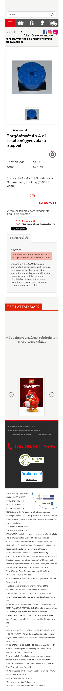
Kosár (20, 23)
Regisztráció (31, 23)
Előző (11, 394)
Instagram (50, 32)
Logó (31, 6)
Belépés (42, 23)
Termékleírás (19, 237)
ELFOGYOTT (47, 202)
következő (51, 394)
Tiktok (55, 32)
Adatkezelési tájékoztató (21, 426)
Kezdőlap (12, 32)
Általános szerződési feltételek (25, 430)
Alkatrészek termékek (38, 35)
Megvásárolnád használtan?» (38, 222)
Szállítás (53, 23)
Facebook (45, 32)
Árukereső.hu (31, 480)
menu (10, 23)
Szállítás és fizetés (21, 434)
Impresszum (44, 434)
